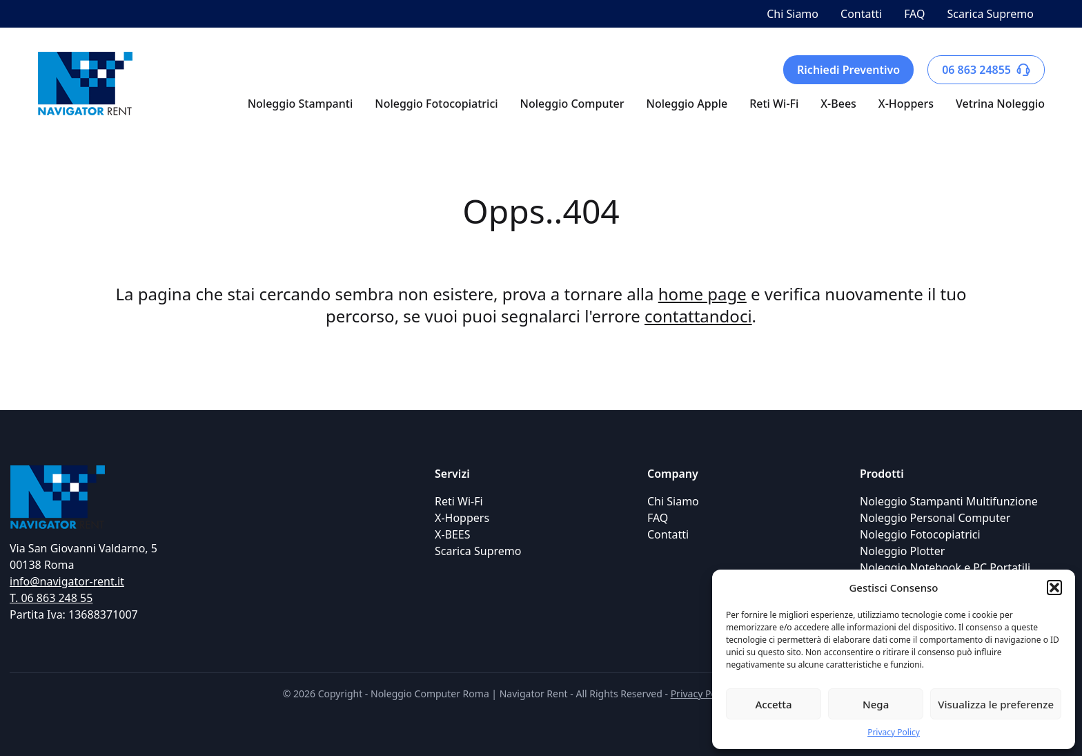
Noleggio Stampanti (300, 103)
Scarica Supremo (990, 13)
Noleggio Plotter (902, 551)
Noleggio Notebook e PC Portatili (945, 567)
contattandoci (698, 315)
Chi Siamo (792, 13)
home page (702, 293)
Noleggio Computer (572, 103)
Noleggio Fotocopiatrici (436, 103)
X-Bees (838, 103)
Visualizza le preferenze (996, 704)
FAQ (914, 13)
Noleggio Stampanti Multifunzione (949, 501)
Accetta (773, 704)
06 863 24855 (986, 69)
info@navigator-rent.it (67, 581)
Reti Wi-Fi (773, 103)
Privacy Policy (893, 732)
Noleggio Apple (687, 103)
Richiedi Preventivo (848, 69)
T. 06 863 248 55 (51, 597)
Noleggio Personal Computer (935, 517)
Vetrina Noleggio (1000, 103)
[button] (1054, 587)
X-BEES (453, 534)
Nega (876, 704)
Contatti (861, 13)
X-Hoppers (906, 103)
